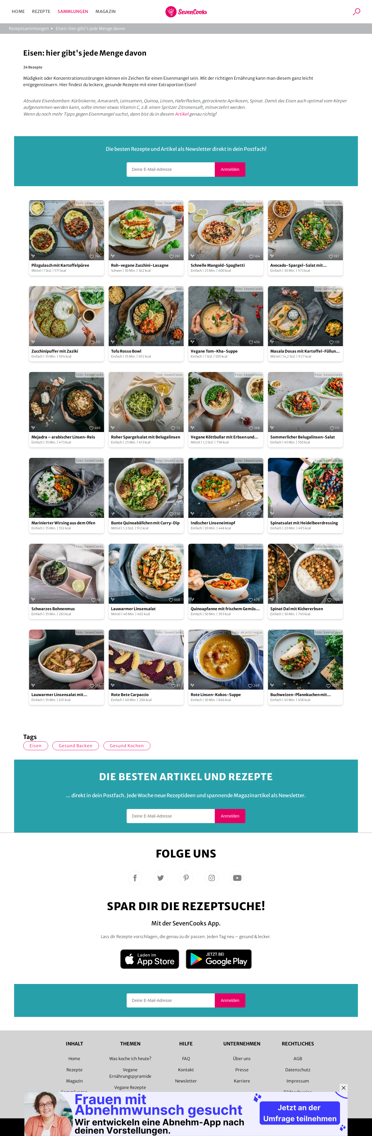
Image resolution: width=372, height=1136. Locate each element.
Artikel (181, 114)
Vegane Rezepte (130, 1087)
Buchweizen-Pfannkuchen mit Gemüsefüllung (298, 695)
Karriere (242, 1081)
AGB (298, 1058)
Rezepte (41, 11)
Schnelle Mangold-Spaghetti (218, 265)
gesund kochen (127, 745)
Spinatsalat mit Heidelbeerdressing (304, 523)
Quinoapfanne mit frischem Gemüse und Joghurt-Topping (224, 609)
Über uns (242, 1058)
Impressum (297, 1081)
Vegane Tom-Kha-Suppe (214, 351)
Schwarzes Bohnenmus (53, 608)
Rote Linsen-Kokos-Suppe (216, 694)
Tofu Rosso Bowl (126, 351)
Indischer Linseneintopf (213, 523)
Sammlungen (73, 11)
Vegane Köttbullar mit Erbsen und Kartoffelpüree (222, 437)
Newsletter (186, 1081)
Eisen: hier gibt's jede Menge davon (90, 28)
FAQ (186, 1058)
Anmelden (230, 169)
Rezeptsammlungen (29, 28)
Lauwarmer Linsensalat (133, 608)
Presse (242, 1069)
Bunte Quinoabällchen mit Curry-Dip (145, 523)
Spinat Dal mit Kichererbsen (296, 608)
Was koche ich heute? (130, 1058)
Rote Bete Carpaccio (130, 694)
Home (18, 11)
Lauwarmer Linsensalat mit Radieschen (57, 695)
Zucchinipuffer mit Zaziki (54, 351)
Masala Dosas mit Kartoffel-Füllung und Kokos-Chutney (304, 351)
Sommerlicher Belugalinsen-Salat (302, 437)
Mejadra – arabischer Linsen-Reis (63, 437)
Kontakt (186, 1069)
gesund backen (76, 745)
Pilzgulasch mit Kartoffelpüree (60, 265)
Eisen (36, 745)
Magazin (105, 11)
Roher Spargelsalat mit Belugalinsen (145, 437)
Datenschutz (297, 1069)
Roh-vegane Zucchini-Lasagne (140, 265)
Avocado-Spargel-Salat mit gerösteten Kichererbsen (296, 265)
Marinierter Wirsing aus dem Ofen (63, 523)
